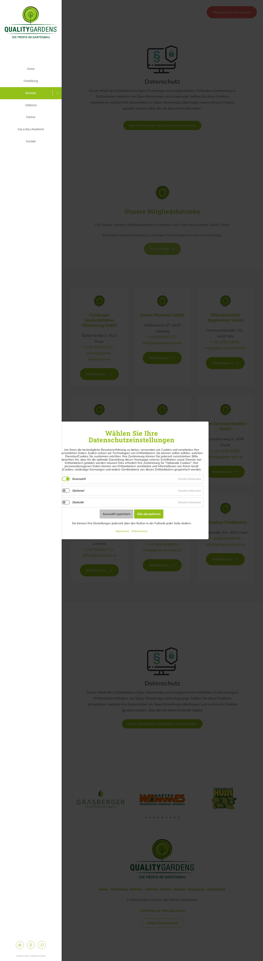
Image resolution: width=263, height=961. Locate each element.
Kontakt (31, 133)
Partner (31, 112)
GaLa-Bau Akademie (30, 122)
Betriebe (30, 90)
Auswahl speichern (116, 514)
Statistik (78, 502)
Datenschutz (38, 955)
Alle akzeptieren (148, 514)
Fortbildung (31, 79)
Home (31, 68)
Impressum (22, 955)
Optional (78, 491)
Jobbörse (31, 101)
